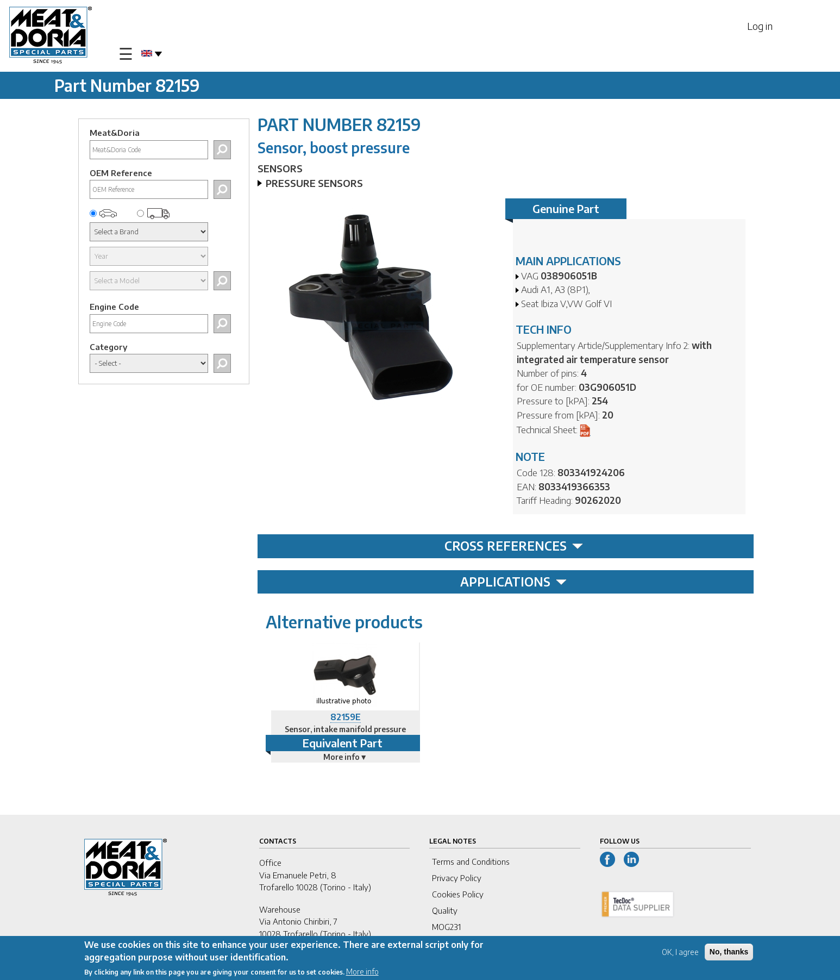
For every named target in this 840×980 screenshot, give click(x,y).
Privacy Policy (456, 878)
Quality (444, 910)
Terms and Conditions (471, 861)
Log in (760, 26)
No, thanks (729, 952)
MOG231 (446, 927)
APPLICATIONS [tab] (513, 581)
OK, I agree (680, 953)
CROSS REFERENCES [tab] (513, 545)
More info (362, 972)
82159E (345, 716)
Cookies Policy (458, 894)
